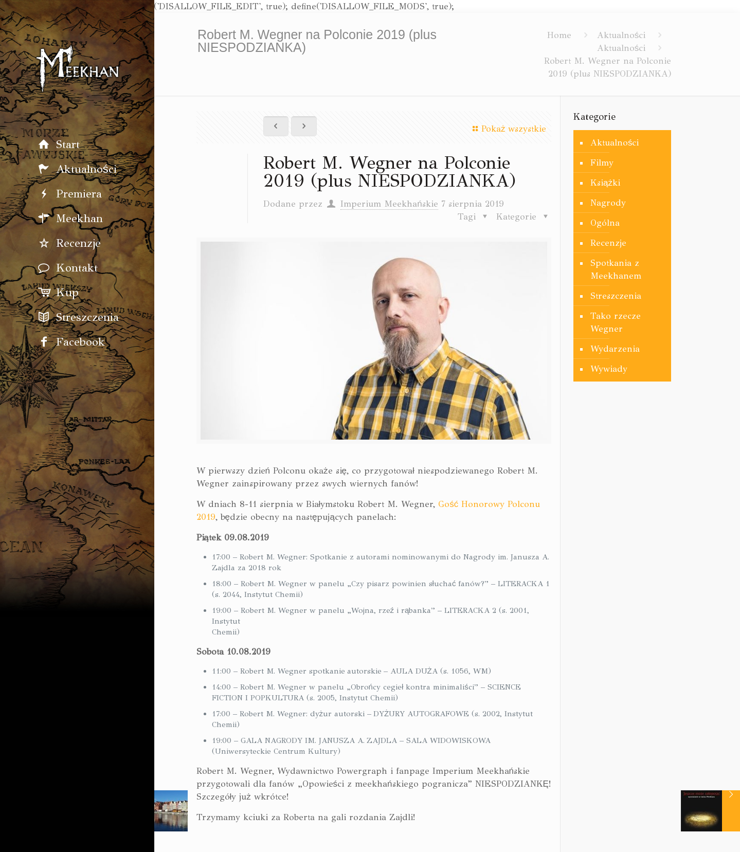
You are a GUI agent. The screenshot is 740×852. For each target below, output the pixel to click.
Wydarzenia (615, 348)
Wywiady (608, 369)
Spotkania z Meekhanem (615, 269)
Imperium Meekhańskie (389, 203)
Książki (605, 182)
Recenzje (608, 243)
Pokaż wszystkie (507, 128)
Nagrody (608, 202)
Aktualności (621, 35)
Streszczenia (615, 296)
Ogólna (605, 222)
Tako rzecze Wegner (615, 322)
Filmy (601, 162)
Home (559, 35)
